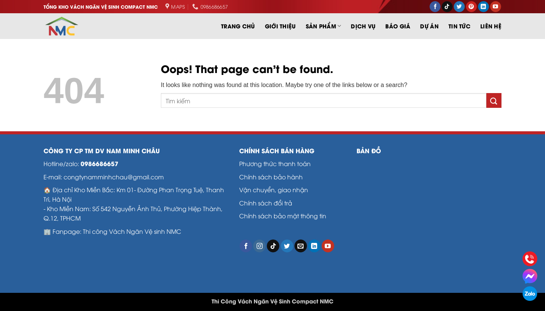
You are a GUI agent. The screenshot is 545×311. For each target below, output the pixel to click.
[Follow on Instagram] (259, 245)
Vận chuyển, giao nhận (274, 189)
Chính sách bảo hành (271, 176)
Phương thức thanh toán (275, 163)
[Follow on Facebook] (435, 6)
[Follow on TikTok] (447, 6)
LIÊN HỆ (490, 26)
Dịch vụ (363, 26)
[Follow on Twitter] (459, 6)
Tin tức (459, 26)
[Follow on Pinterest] (471, 6)
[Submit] (493, 100)
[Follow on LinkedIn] (483, 6)
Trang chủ (238, 26)
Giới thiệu (280, 26)
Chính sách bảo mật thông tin (282, 215)
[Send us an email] (300, 245)
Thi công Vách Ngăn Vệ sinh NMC (132, 231)
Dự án (429, 26)
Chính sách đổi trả (265, 203)
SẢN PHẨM (323, 26)
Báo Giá (397, 26)
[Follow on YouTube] (495, 6)
